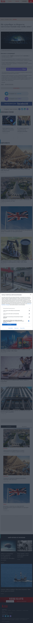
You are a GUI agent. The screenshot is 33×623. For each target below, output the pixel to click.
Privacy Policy (22, 328)
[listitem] (16, 308)
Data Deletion (10, 328)
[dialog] (16, 311)
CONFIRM (9, 324)
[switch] (29, 310)
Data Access (16, 328)
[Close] (31, 295)
